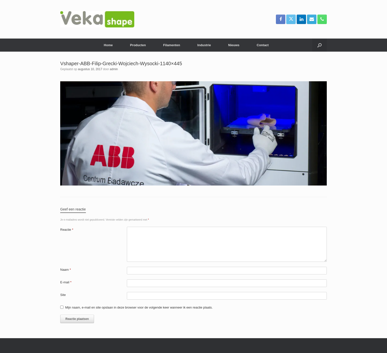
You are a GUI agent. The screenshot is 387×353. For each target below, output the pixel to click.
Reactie (66, 229)
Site (63, 295)
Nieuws (234, 45)
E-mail (66, 282)
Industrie (204, 45)
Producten (138, 45)
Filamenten (171, 45)
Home (108, 45)
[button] (319, 45)
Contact (263, 45)
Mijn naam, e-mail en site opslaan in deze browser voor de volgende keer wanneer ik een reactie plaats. (139, 307)
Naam (65, 269)
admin (114, 69)
